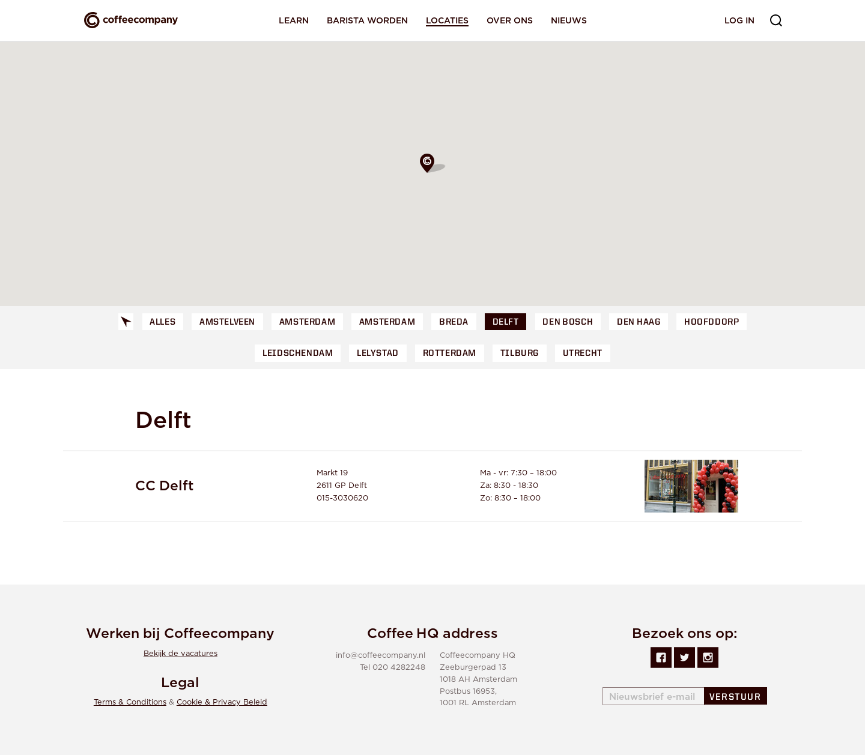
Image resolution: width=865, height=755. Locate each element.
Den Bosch (567, 322)
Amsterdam (307, 322)
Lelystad (378, 353)
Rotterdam (449, 353)
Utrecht (582, 353)
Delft (506, 322)
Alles (162, 322)
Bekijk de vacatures (180, 654)
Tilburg (519, 353)
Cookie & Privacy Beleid (222, 702)
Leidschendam (298, 353)
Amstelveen (227, 322)
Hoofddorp (711, 322)
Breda (454, 322)
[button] (432, 163)
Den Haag (638, 322)
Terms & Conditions (130, 702)
